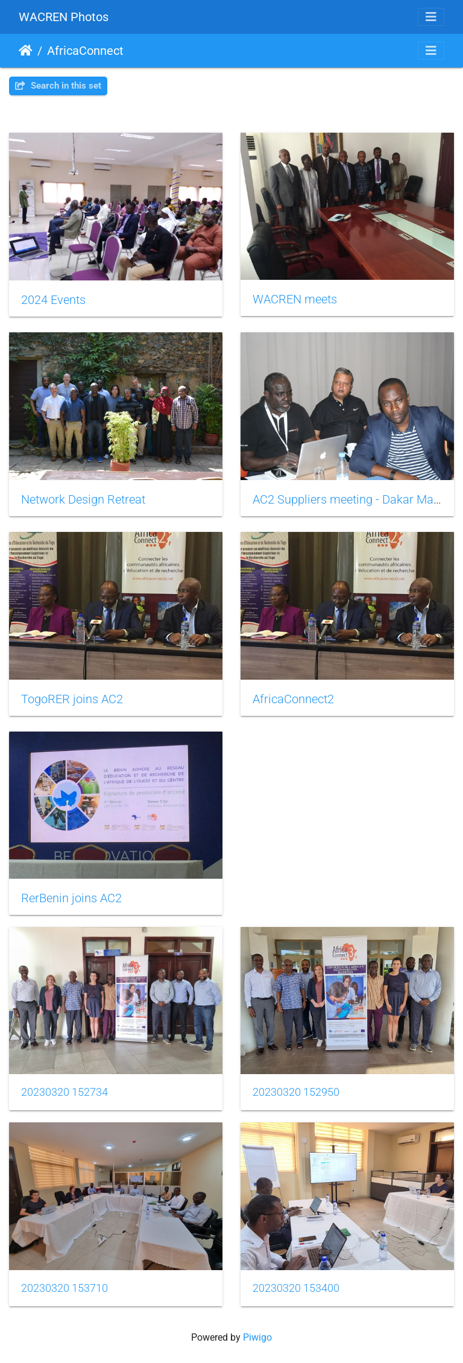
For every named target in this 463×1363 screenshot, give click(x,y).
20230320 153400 (296, 1288)
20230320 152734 (64, 1092)
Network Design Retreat (83, 499)
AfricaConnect (85, 50)
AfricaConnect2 (293, 699)
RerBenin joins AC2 (71, 898)
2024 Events (53, 300)
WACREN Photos (64, 17)
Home (26, 51)
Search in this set (58, 85)
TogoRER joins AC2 (72, 699)
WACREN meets (295, 299)
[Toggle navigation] (431, 17)
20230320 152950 (296, 1092)
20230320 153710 (64, 1288)
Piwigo (257, 1337)
